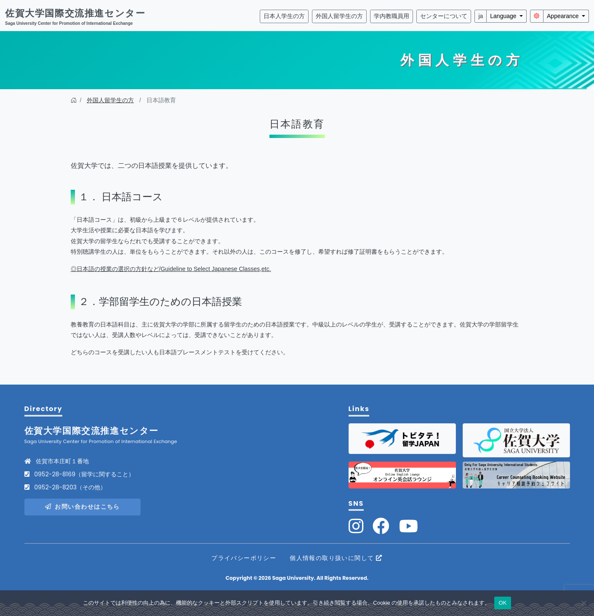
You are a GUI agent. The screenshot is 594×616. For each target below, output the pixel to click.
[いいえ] (583, 603)
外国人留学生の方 (339, 16)
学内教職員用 (391, 16)
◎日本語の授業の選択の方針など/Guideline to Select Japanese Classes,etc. (171, 269)
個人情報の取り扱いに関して (336, 558)
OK (502, 603)
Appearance (563, 16)
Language (504, 16)
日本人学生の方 (284, 16)
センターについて (443, 16)
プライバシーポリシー (243, 558)
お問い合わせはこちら (82, 506)
